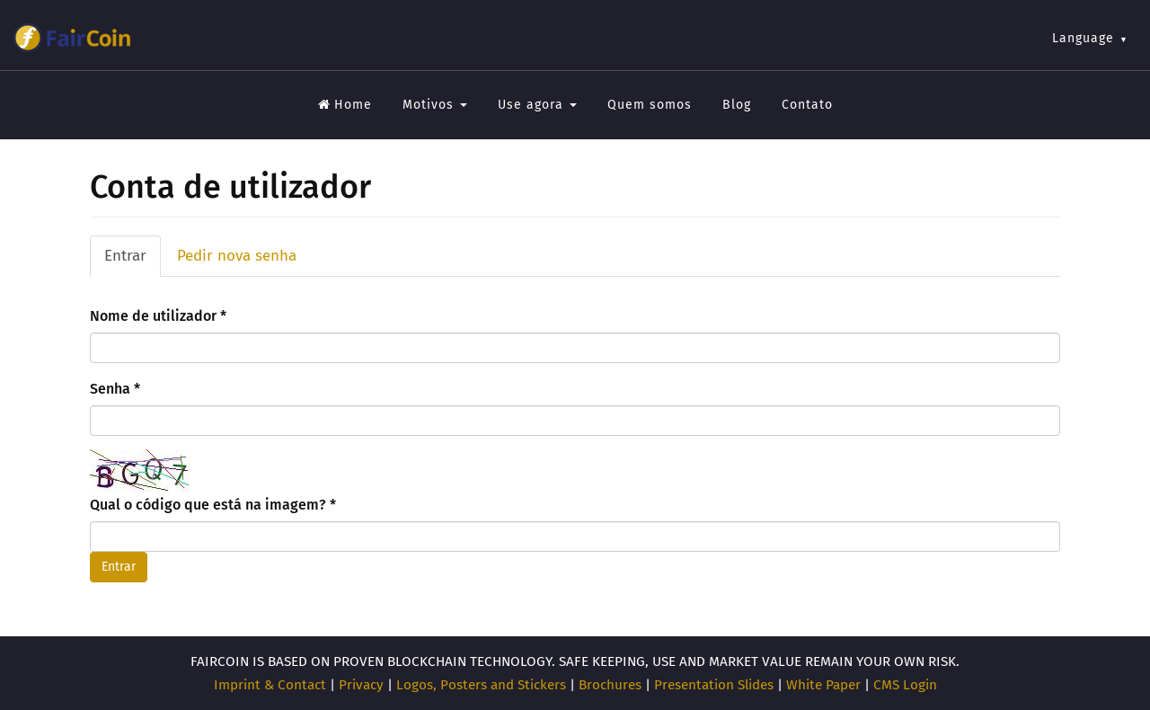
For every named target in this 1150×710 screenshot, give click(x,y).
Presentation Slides (714, 685)
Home (345, 104)
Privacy (361, 685)
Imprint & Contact (270, 685)
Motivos (434, 104)
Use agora (537, 104)
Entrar (132, 261)
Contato (807, 104)
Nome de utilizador (158, 315)
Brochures (610, 685)
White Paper (823, 685)
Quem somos (649, 104)
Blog (736, 104)
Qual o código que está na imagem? (213, 504)
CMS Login (905, 685)
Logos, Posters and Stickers (481, 685)
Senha (115, 388)
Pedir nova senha (236, 255)
